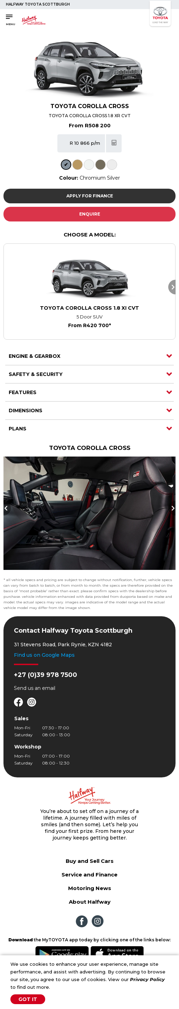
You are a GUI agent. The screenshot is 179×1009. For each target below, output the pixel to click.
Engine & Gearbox (34, 356)
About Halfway (90, 902)
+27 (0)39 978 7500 (45, 675)
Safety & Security (36, 374)
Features (22, 392)
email (48, 688)
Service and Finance (89, 875)
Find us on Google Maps (44, 655)
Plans (17, 429)
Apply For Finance (89, 195)
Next (172, 287)
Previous (7, 508)
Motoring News (89, 888)
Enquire (89, 214)
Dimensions (25, 410)
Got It (27, 999)
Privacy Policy (147, 979)
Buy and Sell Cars (90, 861)
